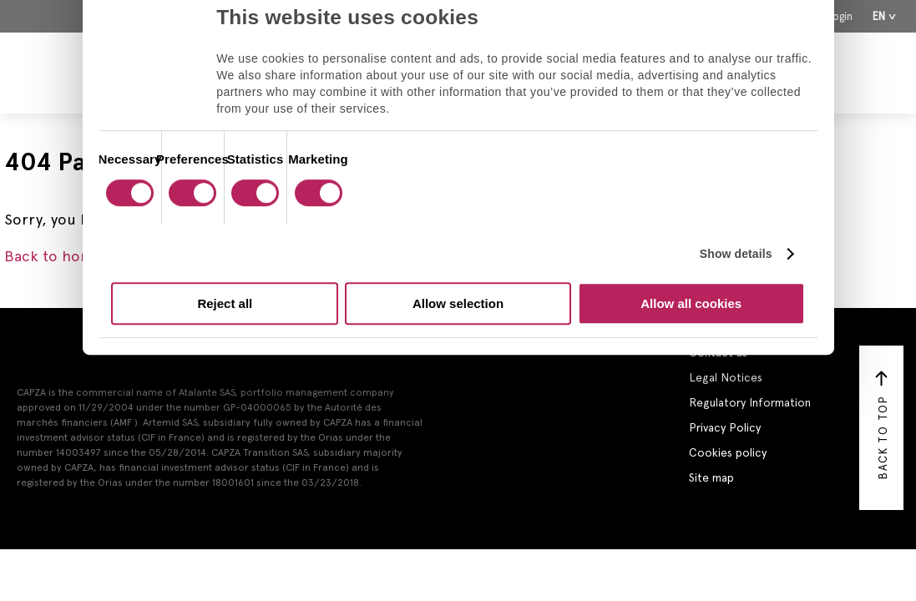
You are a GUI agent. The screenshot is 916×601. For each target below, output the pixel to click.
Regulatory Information (750, 402)
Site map (711, 477)
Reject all (224, 303)
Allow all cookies (690, 303)
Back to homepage (69, 256)
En (879, 16)
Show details (736, 253)
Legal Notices (725, 377)
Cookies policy (728, 452)
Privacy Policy (725, 427)
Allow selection (458, 303)
